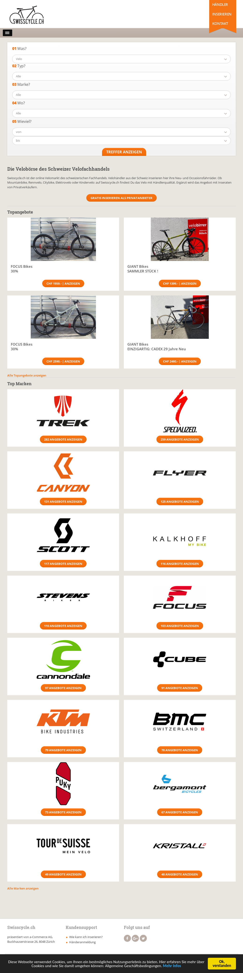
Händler (220, 4)
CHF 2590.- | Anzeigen (63, 361)
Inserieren (222, 14)
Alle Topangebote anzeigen (26, 375)
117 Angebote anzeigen (63, 564)
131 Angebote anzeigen (63, 501)
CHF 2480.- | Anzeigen (180, 361)
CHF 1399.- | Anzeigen (180, 283)
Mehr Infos (172, 966)
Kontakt (220, 23)
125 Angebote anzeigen (180, 501)
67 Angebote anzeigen (179, 812)
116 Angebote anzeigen (180, 564)
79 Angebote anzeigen (63, 750)
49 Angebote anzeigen (63, 874)
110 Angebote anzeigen (63, 626)
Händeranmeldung (82, 942)
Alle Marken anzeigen (22, 888)
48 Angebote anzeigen (179, 874)
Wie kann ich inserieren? (86, 937)
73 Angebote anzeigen (63, 812)
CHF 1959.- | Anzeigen (63, 283)
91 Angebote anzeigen (179, 688)
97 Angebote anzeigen (63, 688)
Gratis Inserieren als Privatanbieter (121, 198)
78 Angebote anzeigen (179, 750)
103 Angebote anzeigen (180, 626)
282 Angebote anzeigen (63, 439)
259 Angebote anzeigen (180, 439)
